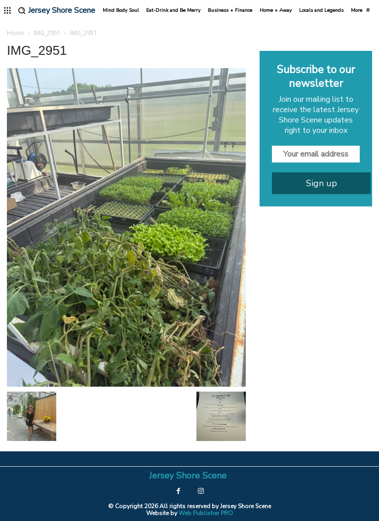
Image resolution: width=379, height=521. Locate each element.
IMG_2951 (47, 33)
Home (15, 33)
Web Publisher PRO (206, 513)
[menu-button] (7, 10)
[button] (22, 10)
